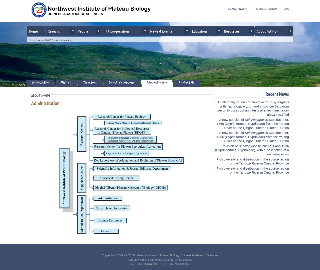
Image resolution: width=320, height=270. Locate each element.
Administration (64, 40)
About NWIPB (266, 31)
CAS (286, 9)
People (83, 31)
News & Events (161, 31)
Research (54, 31)
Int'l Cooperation (116, 31)
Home (33, 31)
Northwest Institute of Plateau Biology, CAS (91, 11)
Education (199, 31)
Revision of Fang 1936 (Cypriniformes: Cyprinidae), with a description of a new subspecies (252, 150)
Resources (231, 31)
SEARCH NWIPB (237, 9)
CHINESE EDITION (267, 9)
